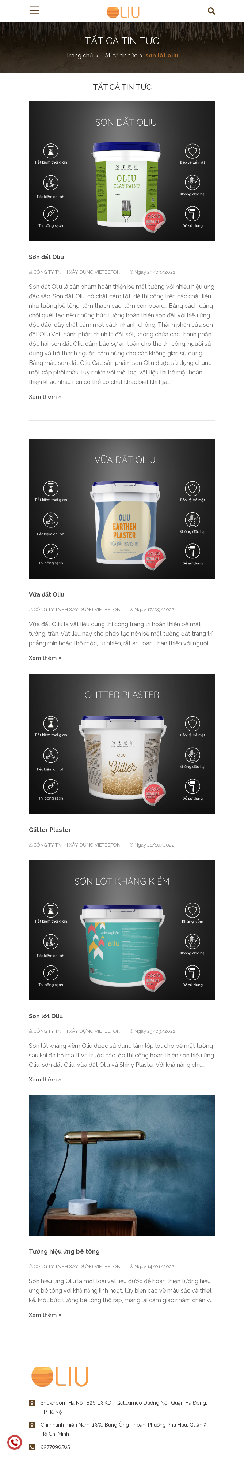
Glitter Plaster (50, 829)
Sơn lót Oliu (46, 1016)
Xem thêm (45, 396)
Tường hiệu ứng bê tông (64, 1251)
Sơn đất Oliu (46, 257)
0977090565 (55, 1447)
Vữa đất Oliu (46, 594)
